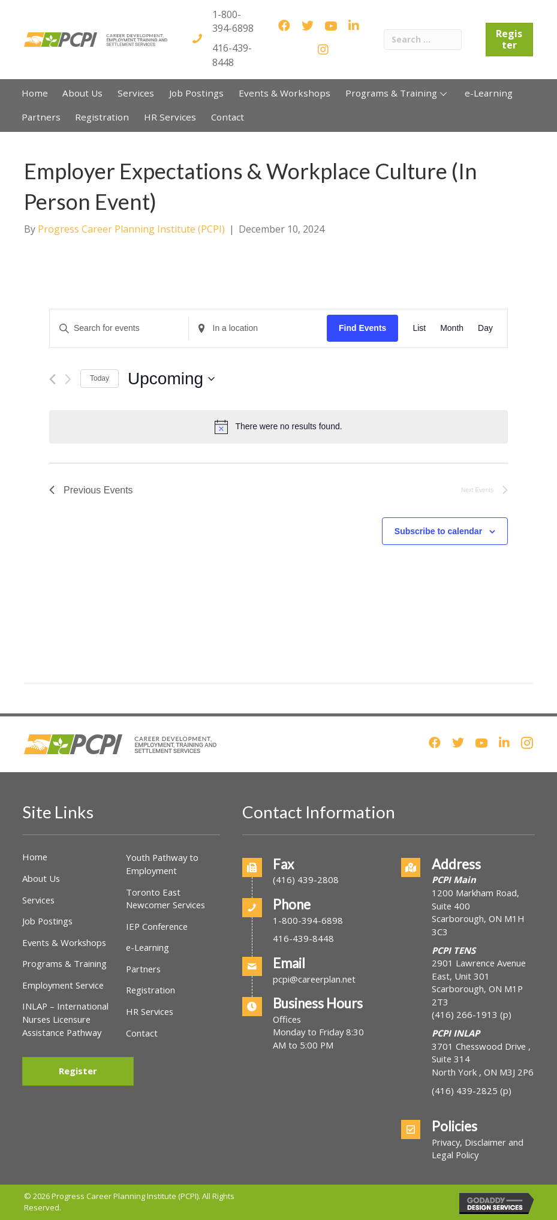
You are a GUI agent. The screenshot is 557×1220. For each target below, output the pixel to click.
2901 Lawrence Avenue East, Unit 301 (479, 969)
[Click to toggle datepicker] (171, 379)
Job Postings (47, 921)
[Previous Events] (52, 379)
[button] (443, 94)
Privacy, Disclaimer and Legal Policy (477, 1148)
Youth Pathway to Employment (162, 863)
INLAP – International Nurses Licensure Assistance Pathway (65, 1019)
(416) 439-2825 (465, 1091)
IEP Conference (157, 926)
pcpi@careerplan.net (314, 979)
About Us (41, 878)
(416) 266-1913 (465, 1014)
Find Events (362, 328)
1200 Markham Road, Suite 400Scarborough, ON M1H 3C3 (478, 912)
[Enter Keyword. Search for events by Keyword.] (119, 328)
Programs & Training (64, 963)
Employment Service (63, 985)
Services (38, 900)
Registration (150, 990)
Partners (143, 969)
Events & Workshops (64, 942)
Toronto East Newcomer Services (165, 898)
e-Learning (147, 947)
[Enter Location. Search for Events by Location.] (258, 328)
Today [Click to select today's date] (99, 378)
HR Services (149, 1011)
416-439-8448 (232, 54)
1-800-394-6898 (233, 21)
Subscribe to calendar (438, 531)
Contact (142, 1033)
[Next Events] (68, 379)
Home (34, 857)
